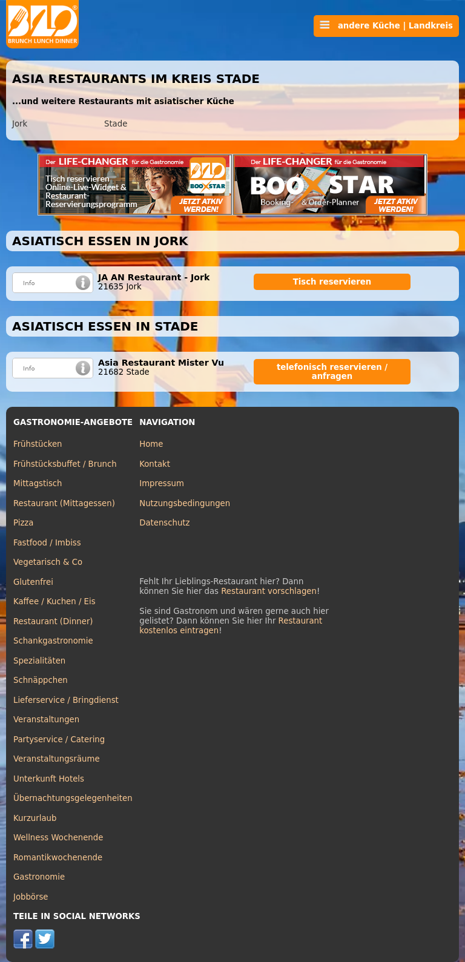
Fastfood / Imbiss (47, 542)
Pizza (23, 522)
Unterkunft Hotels (48, 778)
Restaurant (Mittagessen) (64, 503)
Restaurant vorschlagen (269, 591)
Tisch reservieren (332, 281)
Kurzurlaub (34, 818)
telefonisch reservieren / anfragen (332, 372)
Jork (19, 123)
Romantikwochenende (57, 857)
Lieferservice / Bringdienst (66, 700)
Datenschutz (164, 522)
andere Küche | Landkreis (386, 25)
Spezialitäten (39, 660)
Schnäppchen (40, 680)
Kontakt (154, 464)
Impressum (161, 483)
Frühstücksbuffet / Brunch (65, 464)
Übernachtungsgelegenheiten (73, 798)
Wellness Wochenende (58, 837)
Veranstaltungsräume (56, 758)
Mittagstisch (37, 483)
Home (151, 444)
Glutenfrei (33, 582)
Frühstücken (37, 444)
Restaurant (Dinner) (53, 621)
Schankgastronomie (53, 640)
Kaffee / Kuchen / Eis (54, 601)
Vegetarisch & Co (47, 562)
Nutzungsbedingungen (184, 503)
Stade (115, 123)
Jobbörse (30, 896)
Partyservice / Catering (59, 739)
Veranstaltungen (46, 719)
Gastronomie (39, 876)
